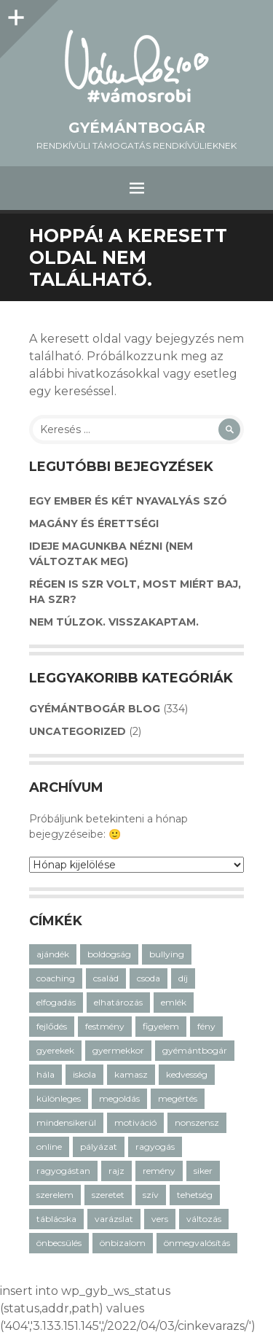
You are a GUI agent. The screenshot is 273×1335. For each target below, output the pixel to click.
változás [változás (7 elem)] (203, 1218)
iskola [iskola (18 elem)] (84, 1074)
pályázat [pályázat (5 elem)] (98, 1146)
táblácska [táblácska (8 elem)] (56, 1218)
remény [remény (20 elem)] (159, 1170)
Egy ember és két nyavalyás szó (128, 500)
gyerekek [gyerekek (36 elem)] (55, 1050)
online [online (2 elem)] (49, 1146)
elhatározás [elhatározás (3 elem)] (118, 1002)
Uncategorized (77, 731)
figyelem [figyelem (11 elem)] (161, 1026)
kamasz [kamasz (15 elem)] (131, 1074)
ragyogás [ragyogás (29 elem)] (155, 1146)
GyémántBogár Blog (94, 708)
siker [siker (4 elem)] (203, 1170)
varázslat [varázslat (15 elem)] (114, 1218)
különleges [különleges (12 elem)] (58, 1098)
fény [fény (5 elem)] (206, 1026)
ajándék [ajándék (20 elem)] (52, 954)
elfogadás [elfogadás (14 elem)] (56, 1002)
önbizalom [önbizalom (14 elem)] (123, 1242)
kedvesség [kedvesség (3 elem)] (186, 1074)
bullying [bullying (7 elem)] (166, 954)
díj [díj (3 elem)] (183, 978)
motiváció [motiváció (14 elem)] (135, 1122)
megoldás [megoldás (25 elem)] (119, 1098)
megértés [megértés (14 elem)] (177, 1098)
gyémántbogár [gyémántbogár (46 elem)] (194, 1050)
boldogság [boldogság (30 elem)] (109, 954)
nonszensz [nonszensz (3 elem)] (197, 1122)
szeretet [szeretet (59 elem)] (108, 1194)
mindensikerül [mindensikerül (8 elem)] (66, 1122)
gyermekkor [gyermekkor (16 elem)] (118, 1050)
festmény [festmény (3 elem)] (104, 1026)
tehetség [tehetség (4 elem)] (195, 1194)
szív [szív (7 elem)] (151, 1194)
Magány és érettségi (94, 523)
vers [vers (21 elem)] (159, 1218)
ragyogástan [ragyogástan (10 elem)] (63, 1170)
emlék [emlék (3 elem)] (173, 1002)
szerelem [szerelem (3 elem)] (55, 1194)
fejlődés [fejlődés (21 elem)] (51, 1026)
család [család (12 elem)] (106, 978)
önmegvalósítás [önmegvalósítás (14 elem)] (197, 1242)
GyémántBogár (136, 127)
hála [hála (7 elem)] (45, 1074)
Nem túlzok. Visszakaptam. (114, 621)
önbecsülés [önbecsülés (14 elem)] (59, 1242)
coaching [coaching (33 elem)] (55, 978)
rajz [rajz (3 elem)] (116, 1170)
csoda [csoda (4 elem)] (148, 978)
